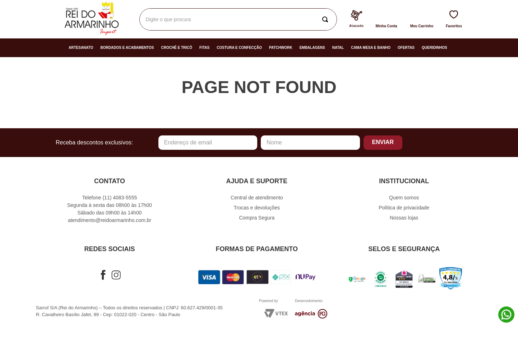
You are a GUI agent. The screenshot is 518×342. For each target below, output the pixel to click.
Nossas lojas (404, 218)
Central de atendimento (257, 197)
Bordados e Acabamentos (127, 48)
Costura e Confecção (239, 48)
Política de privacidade (404, 208)
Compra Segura (256, 218)
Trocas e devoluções (256, 208)
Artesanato (81, 48)
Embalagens (312, 48)
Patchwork (280, 48)
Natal (338, 48)
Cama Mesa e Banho (370, 48)
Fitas (204, 48)
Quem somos (404, 197)
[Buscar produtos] (326, 19)
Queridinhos (434, 48)
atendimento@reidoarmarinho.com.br (109, 220)
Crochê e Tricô (176, 48)
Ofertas (406, 48)
